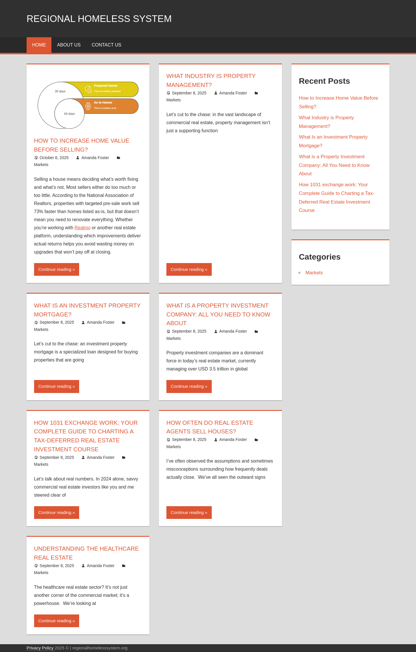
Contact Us (106, 44)
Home (39, 44)
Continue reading (54, 269)
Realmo (82, 227)
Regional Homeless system (106, 18)
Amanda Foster (95, 157)
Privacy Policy (41, 647)
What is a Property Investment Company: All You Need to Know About (218, 314)
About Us (69, 44)
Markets (41, 164)
